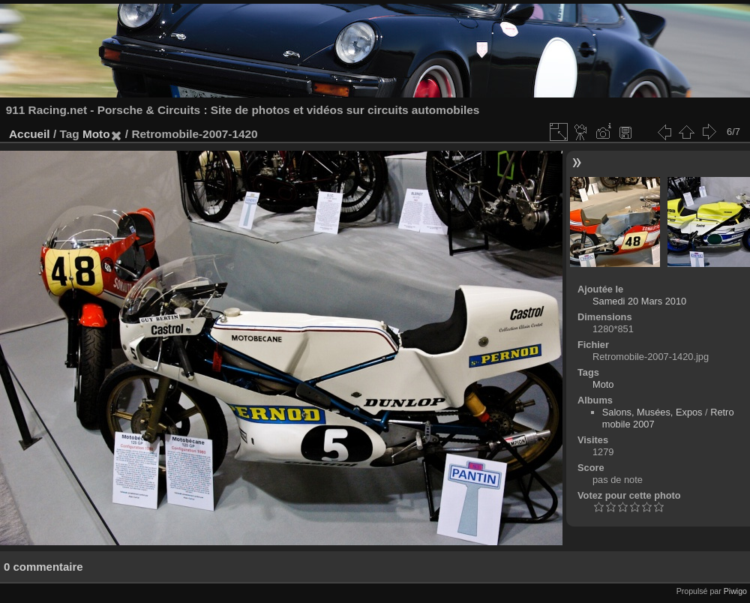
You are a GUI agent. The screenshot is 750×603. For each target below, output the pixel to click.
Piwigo (735, 591)
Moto (96, 134)
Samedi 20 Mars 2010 (639, 301)
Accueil (29, 134)
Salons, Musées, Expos (652, 412)
